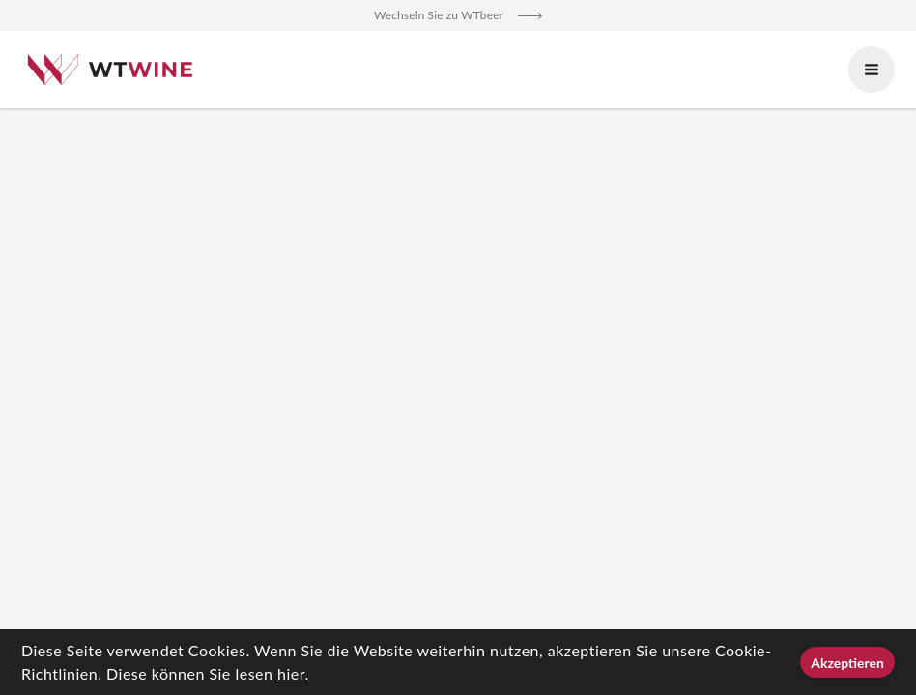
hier (290, 673)
